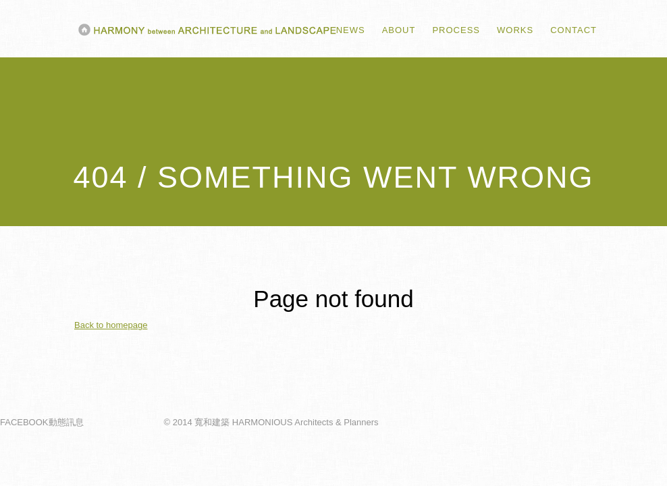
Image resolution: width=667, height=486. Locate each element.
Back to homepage (110, 328)
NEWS (350, 30)
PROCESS (456, 30)
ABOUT (399, 30)
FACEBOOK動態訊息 (42, 426)
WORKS (515, 30)
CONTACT (573, 30)
